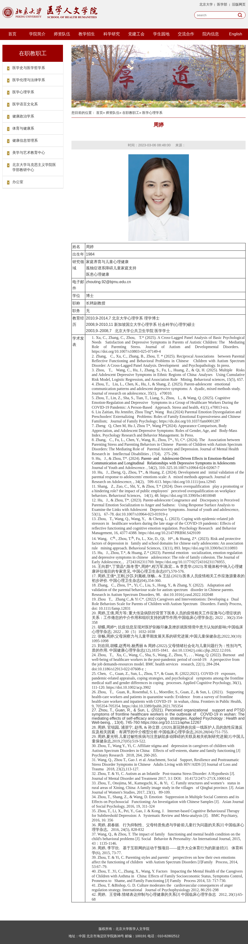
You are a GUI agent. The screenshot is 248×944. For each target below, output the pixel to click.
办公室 (17, 182)
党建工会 (136, 34)
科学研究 (111, 34)
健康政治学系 (23, 116)
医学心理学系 (23, 92)
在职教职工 (130, 113)
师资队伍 (62, 34)
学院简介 (37, 34)
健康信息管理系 (25, 140)
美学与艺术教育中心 (28, 152)
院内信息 (210, 34)
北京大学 (206, 4)
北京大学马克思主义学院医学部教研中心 (34, 167)
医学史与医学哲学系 (28, 68)
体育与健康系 (23, 128)
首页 (12, 34)
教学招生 (86, 34)
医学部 (222, 4)
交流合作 (186, 34)
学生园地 (161, 34)
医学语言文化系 (25, 104)
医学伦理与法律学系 (28, 80)
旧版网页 (239, 4)
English (235, 34)
